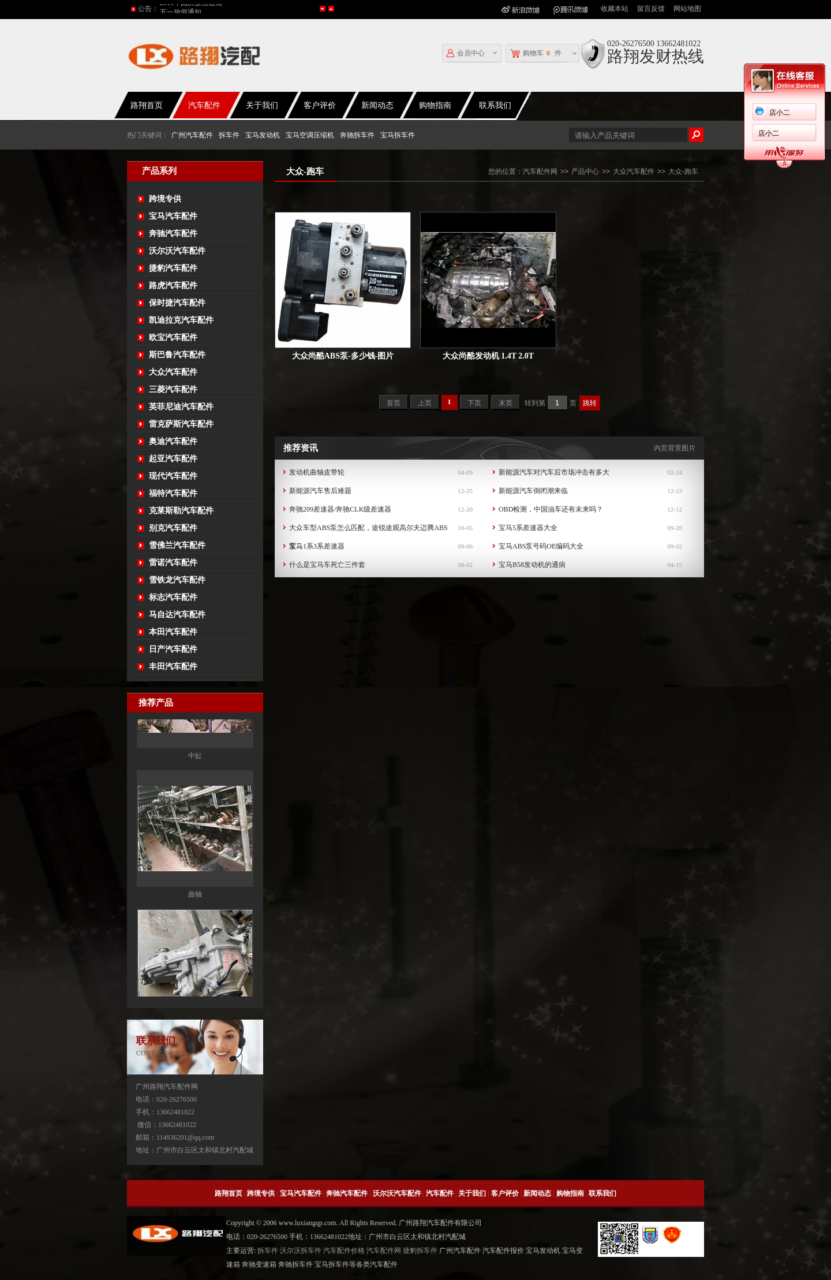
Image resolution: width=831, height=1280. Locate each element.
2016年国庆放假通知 (191, 9)
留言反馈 (651, 9)
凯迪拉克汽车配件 (181, 320)
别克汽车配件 (173, 528)
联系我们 (495, 105)
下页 (474, 403)
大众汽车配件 (173, 372)
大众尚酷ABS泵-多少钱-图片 (343, 356)
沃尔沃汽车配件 (177, 251)
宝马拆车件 (397, 135)
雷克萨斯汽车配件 (181, 424)
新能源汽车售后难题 (320, 491)
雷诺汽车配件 (173, 562)
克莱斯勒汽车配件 (181, 510)
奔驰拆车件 (357, 135)
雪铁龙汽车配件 (177, 580)
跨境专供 (165, 199)
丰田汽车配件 (173, 666)
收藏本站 (614, 9)
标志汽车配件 (173, 597)
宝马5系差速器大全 (528, 528)
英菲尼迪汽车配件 (181, 406)
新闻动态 (377, 105)
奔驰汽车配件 (173, 233)
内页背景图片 (674, 448)
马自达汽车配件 (177, 614)
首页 (393, 403)
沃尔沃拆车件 (300, 1251)
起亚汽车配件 (173, 458)
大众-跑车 (683, 171)
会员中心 (466, 53)
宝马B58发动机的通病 (532, 565)
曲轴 (195, 982)
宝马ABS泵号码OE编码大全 (541, 546)
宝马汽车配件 (173, 216)
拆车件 (229, 135)
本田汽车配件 (173, 632)
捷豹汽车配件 (173, 268)
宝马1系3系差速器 (317, 546)
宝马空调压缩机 (310, 135)
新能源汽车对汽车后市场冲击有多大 (554, 472)
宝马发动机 (262, 135)
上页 (425, 403)
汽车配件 (204, 105)
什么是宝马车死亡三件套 (327, 565)
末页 (505, 403)
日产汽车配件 (173, 649)
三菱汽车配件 (173, 389)
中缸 (195, 843)
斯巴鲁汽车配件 (177, 354)
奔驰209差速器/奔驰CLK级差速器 (340, 509)
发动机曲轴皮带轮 (317, 472)
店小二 (779, 113)
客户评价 (320, 105)
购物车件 (536, 53)
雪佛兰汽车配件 (177, 545)
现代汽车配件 (173, 476)
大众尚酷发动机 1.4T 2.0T (488, 356)
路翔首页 (146, 105)
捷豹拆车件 (420, 1251)
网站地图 (687, 9)
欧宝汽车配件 (173, 337)
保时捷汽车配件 (177, 302)
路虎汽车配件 (173, 285)
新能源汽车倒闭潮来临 (533, 491)
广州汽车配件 (192, 135)
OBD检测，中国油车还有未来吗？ (551, 509)
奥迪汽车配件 (173, 441)
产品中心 (585, 171)
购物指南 (435, 105)
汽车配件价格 (344, 1251)
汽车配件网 (540, 171)
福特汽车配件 (173, 493)
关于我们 (262, 105)
